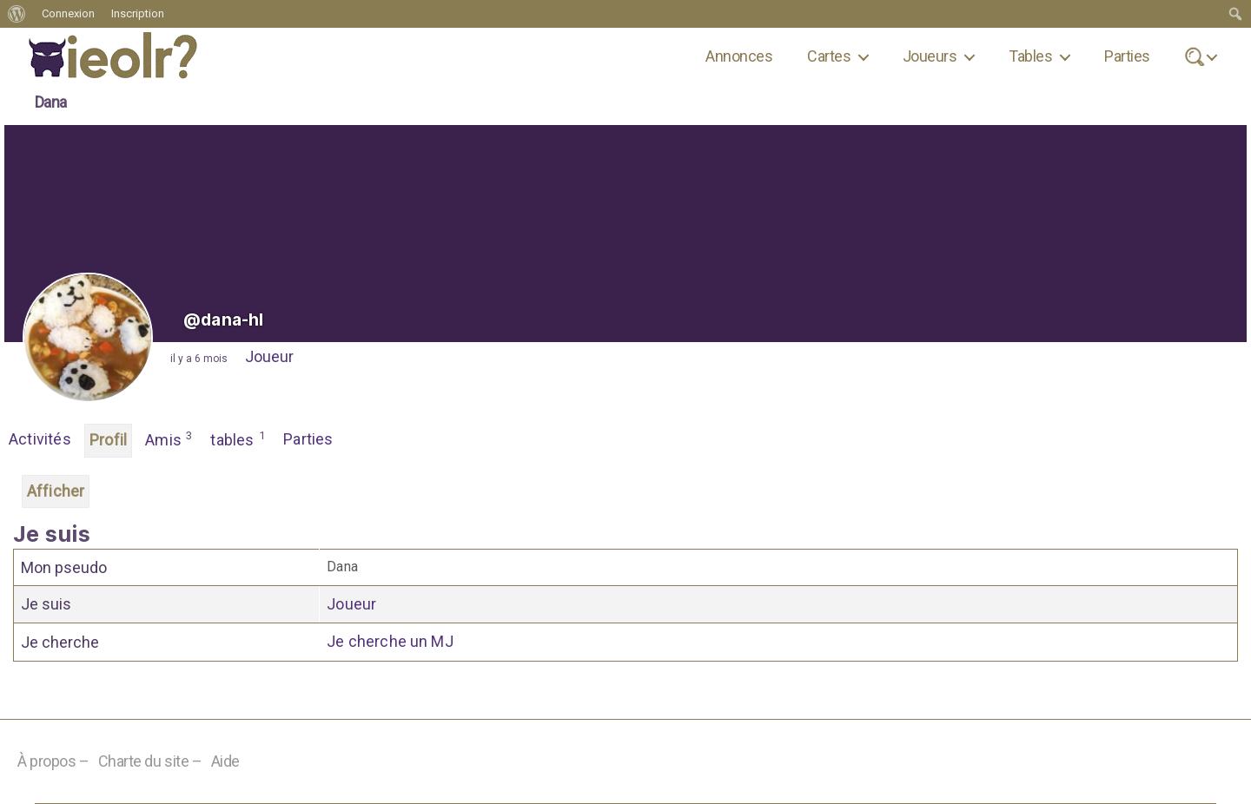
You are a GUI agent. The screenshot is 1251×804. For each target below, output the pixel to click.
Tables (1030, 56)
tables (238, 438)
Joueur (269, 356)
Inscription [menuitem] (137, 13)
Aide (225, 761)
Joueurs (929, 56)
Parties (1126, 56)
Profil (108, 440)
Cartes (829, 56)
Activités (40, 439)
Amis (169, 438)
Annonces (738, 56)
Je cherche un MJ (390, 641)
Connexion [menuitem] (68, 13)
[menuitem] (17, 14)
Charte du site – (150, 761)
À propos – (53, 761)
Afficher (55, 491)
